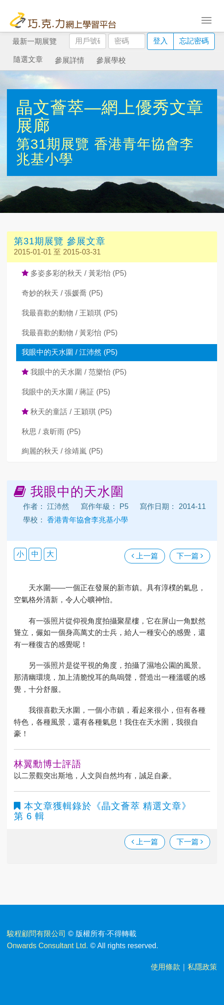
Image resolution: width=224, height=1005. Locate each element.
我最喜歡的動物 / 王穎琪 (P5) (70, 313)
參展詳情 (69, 60)
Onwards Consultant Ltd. (47, 946)
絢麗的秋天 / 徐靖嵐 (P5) (62, 451)
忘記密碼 (194, 41)
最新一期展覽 (34, 41)
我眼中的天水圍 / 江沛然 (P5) (70, 352)
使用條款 (165, 967)
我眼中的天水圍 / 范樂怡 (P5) (74, 372)
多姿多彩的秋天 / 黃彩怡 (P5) (74, 273)
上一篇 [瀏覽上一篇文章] (144, 556)
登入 (160, 41)
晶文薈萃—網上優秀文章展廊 (110, 116)
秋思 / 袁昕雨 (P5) (51, 432)
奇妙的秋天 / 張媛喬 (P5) (62, 293)
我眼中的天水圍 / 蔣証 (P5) (66, 392)
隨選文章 (28, 59)
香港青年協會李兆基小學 (86, 520)
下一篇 (190, 556)
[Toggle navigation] (206, 19)
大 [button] (50, 554)
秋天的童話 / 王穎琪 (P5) (67, 412)
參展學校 (111, 60)
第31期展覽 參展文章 (60, 241)
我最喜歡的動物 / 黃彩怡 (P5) (70, 333)
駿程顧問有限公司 (36, 934)
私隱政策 (202, 967)
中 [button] (35, 554)
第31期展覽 (55, 143)
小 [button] (20, 554)
